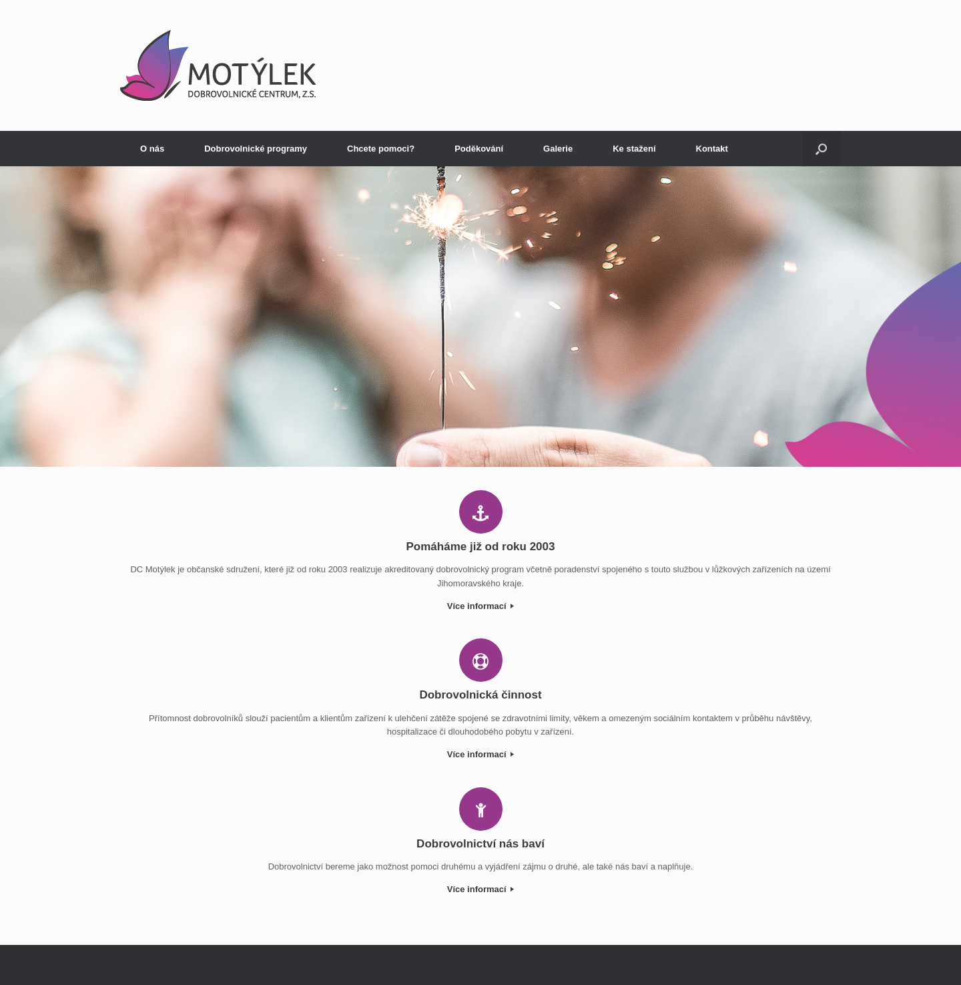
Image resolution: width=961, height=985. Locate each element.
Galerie (558, 149)
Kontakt (712, 149)
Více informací (480, 606)
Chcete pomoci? (380, 149)
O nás (152, 149)
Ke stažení (634, 149)
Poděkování (478, 149)
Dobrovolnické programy (255, 149)
